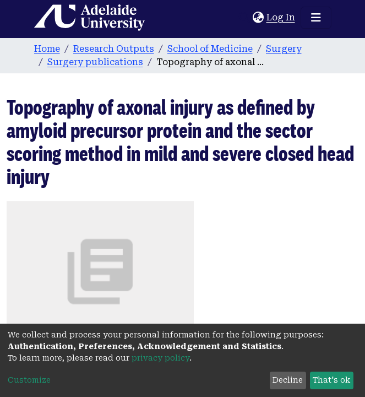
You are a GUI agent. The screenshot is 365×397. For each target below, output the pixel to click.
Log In (281, 17)
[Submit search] (245, 17)
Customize (29, 379)
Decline (288, 379)
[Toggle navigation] (316, 18)
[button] (258, 17)
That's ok (331, 379)
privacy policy (160, 357)
